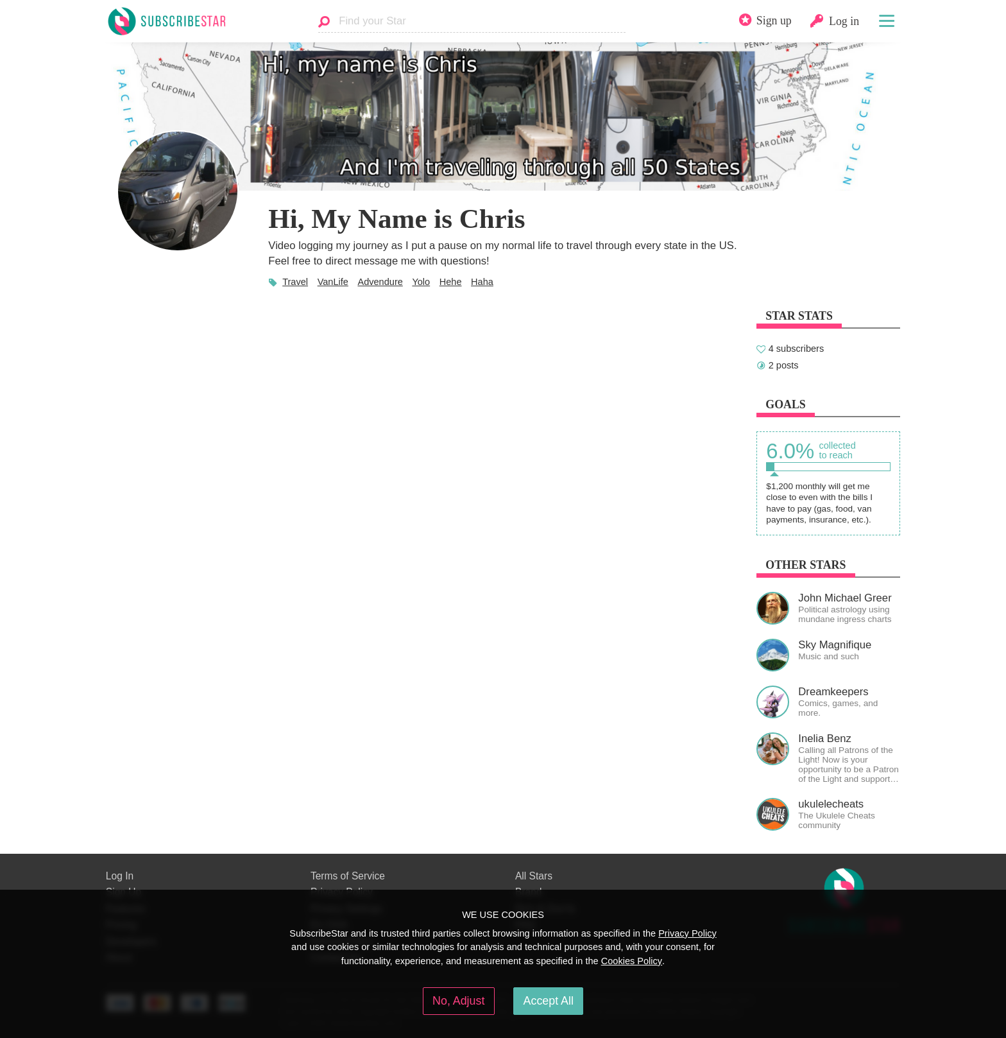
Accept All (549, 1000)
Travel (295, 282)
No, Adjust (458, 1000)
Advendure (379, 282)
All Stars (533, 875)
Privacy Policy (687, 933)
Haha (482, 282)
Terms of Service (348, 875)
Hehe (450, 282)
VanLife (333, 282)
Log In (119, 875)
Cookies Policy (631, 961)
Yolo (421, 282)
